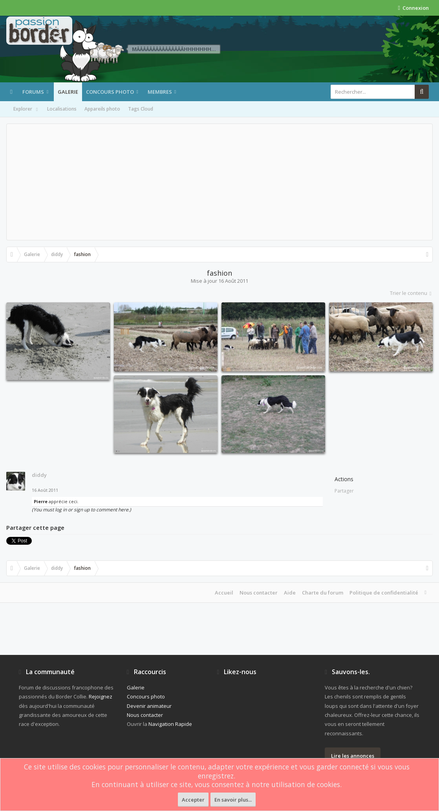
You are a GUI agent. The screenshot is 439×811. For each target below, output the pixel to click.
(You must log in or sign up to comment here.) (81, 509)
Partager (344, 491)
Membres (160, 91)
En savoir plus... (233, 799)
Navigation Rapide (170, 723)
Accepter (193, 799)
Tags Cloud (140, 108)
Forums (33, 91)
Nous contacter (259, 592)
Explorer (26, 109)
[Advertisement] (219, 182)
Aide (290, 592)
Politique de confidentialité (383, 592)
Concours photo (110, 91)
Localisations (62, 108)
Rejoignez (100, 696)
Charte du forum (322, 592)
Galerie (68, 91)
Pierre (41, 501)
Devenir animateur (149, 705)
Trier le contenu (411, 292)
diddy (39, 474)
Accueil (224, 592)
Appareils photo (102, 108)
